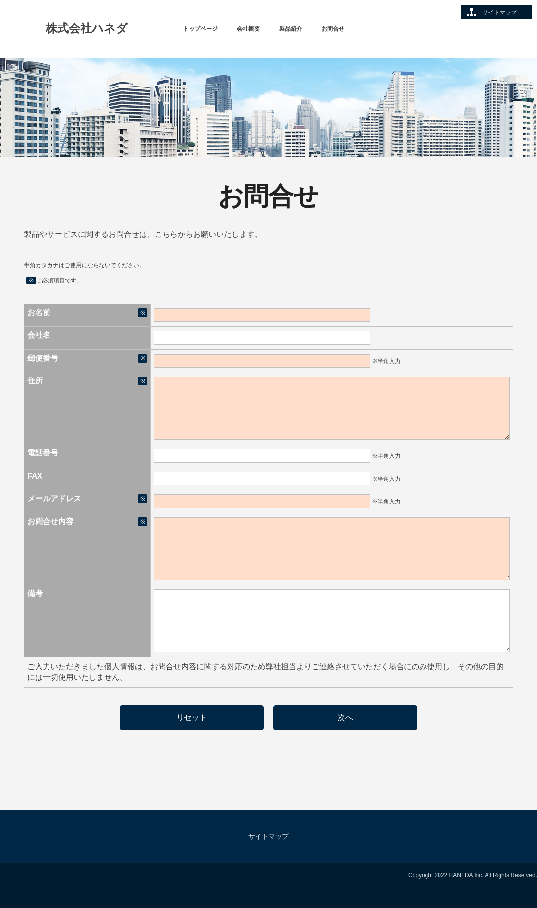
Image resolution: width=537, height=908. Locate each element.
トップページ (200, 28)
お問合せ (332, 28)
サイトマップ (499, 12)
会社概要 (248, 28)
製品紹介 (290, 28)
